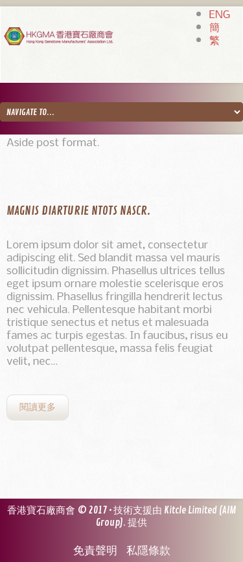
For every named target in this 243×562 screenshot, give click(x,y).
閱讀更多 (37, 407)
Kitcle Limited (190, 510)
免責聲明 (95, 550)
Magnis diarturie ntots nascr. (78, 211)
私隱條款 (148, 550)
